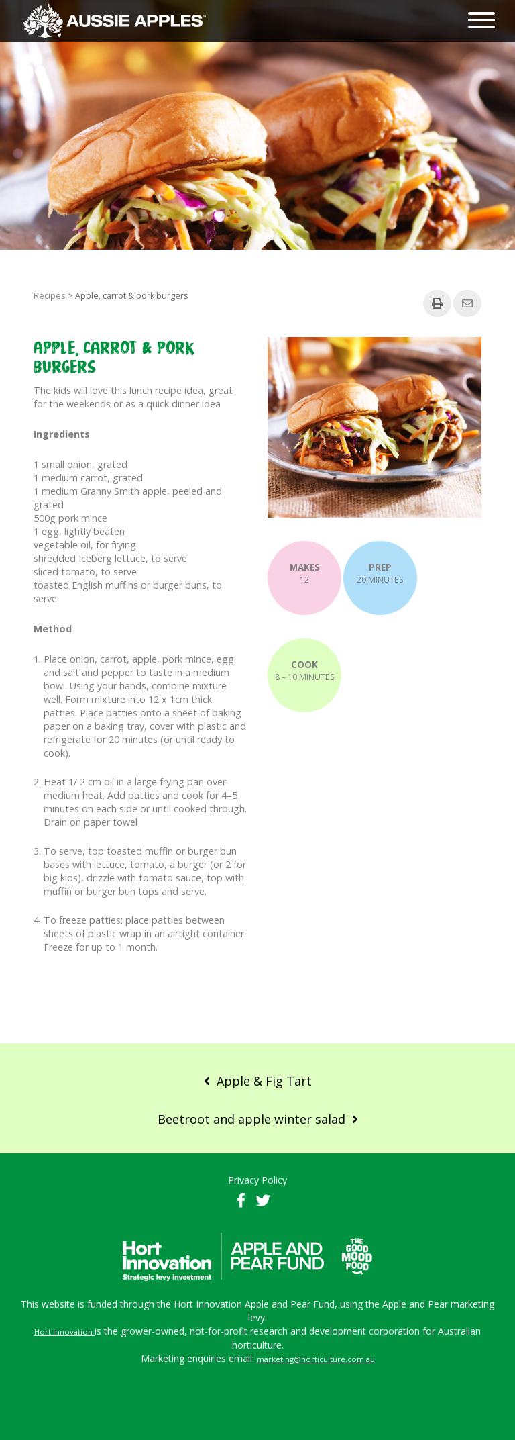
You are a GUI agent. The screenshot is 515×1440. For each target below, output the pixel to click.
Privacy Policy (257, 1179)
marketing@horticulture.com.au (316, 1359)
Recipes (50, 295)
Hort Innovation (63, 1332)
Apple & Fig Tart (264, 1081)
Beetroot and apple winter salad (251, 1119)
